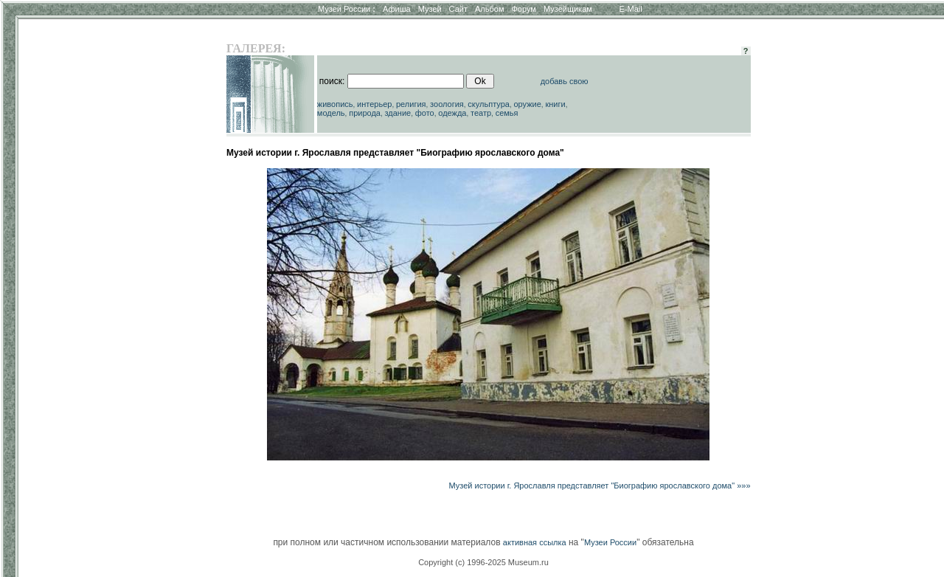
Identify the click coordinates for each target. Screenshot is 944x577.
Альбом (489, 8)
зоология (447, 104)
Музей (430, 8)
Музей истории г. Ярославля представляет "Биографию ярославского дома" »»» (599, 485)
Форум (523, 8)
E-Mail (631, 8)
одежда (452, 112)
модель (331, 112)
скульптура (489, 104)
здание (397, 112)
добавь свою (565, 81)
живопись (335, 104)
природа (365, 112)
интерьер (374, 104)
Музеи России (346, 8)
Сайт (458, 8)
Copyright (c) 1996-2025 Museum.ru (483, 562)
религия (411, 104)
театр (481, 112)
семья (507, 112)
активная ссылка (534, 542)
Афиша (397, 8)
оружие (527, 104)
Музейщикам (568, 8)
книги (555, 104)
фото (424, 112)
